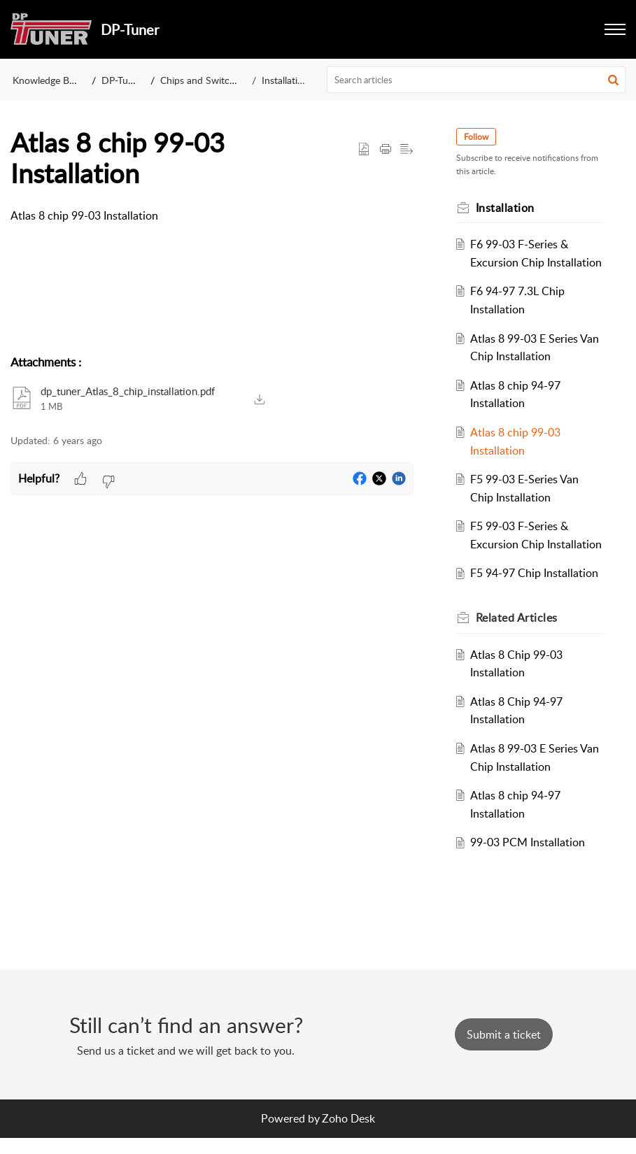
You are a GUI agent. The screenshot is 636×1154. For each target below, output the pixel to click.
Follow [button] (478, 137)
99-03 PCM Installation (530, 878)
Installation (285, 80)
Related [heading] (519, 653)
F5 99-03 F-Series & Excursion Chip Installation (522, 561)
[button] (615, 29)
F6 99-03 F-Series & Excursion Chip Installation (522, 261)
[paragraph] (212, 216)
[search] (476, 79)
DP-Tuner (121, 80)
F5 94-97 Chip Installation (537, 609)
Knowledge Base (48, 80)
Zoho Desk (348, 1134)
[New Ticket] (504, 1049)
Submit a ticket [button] (504, 1049)
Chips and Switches (202, 80)
